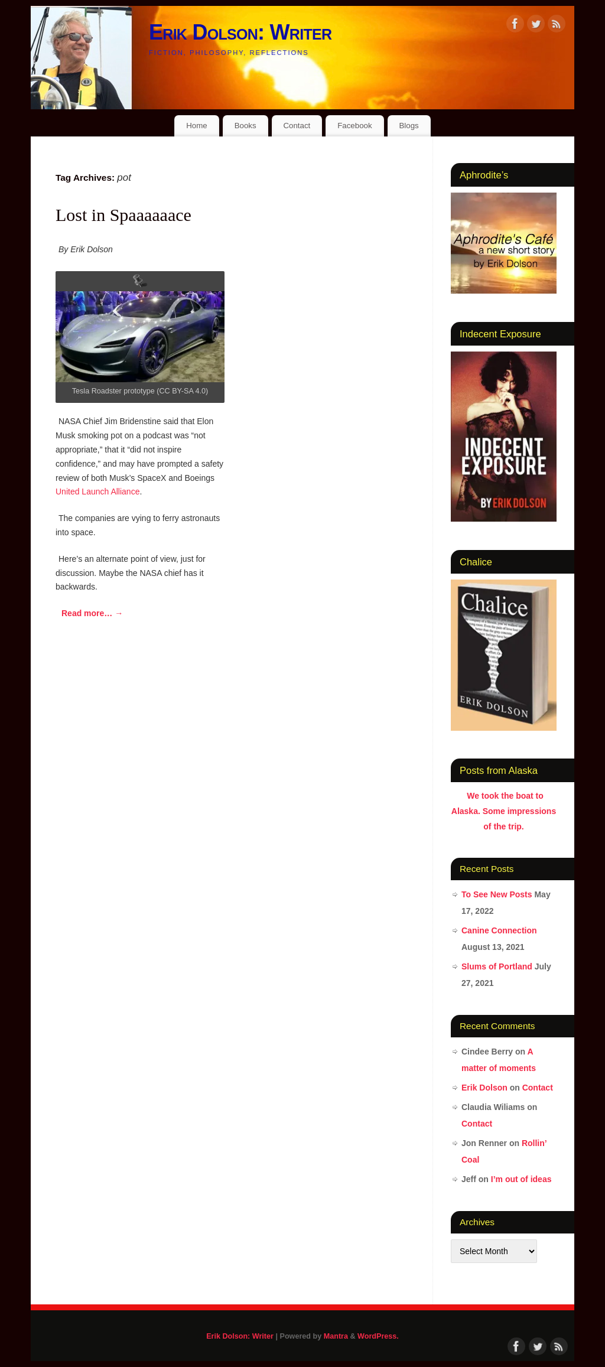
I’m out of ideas (521, 1179)
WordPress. (378, 1336)
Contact (296, 125)
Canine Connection (499, 930)
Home (196, 125)
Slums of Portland (496, 966)
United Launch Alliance (97, 491)
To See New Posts (496, 894)
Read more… (92, 613)
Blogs (408, 125)
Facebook (354, 125)
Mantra (336, 1336)
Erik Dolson (484, 1087)
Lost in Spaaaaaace (123, 214)
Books (245, 125)
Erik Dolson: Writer (240, 32)
